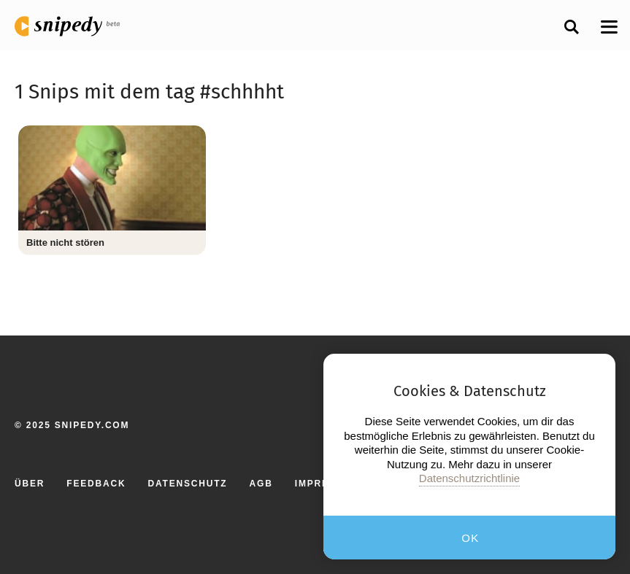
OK (470, 538)
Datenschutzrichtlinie (469, 478)
